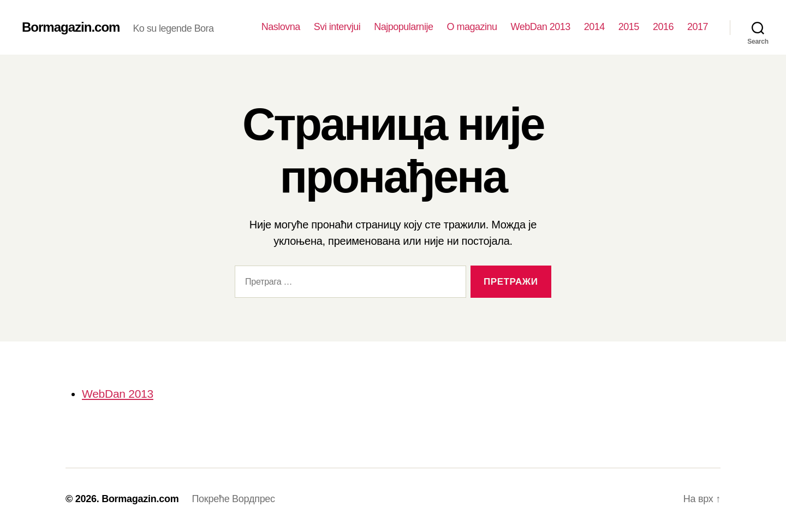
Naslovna (280, 26)
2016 (663, 26)
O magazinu (471, 26)
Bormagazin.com (71, 27)
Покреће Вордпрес (233, 498)
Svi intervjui (337, 26)
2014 (594, 26)
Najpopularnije (403, 26)
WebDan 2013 (540, 26)
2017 (697, 26)
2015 (628, 26)
